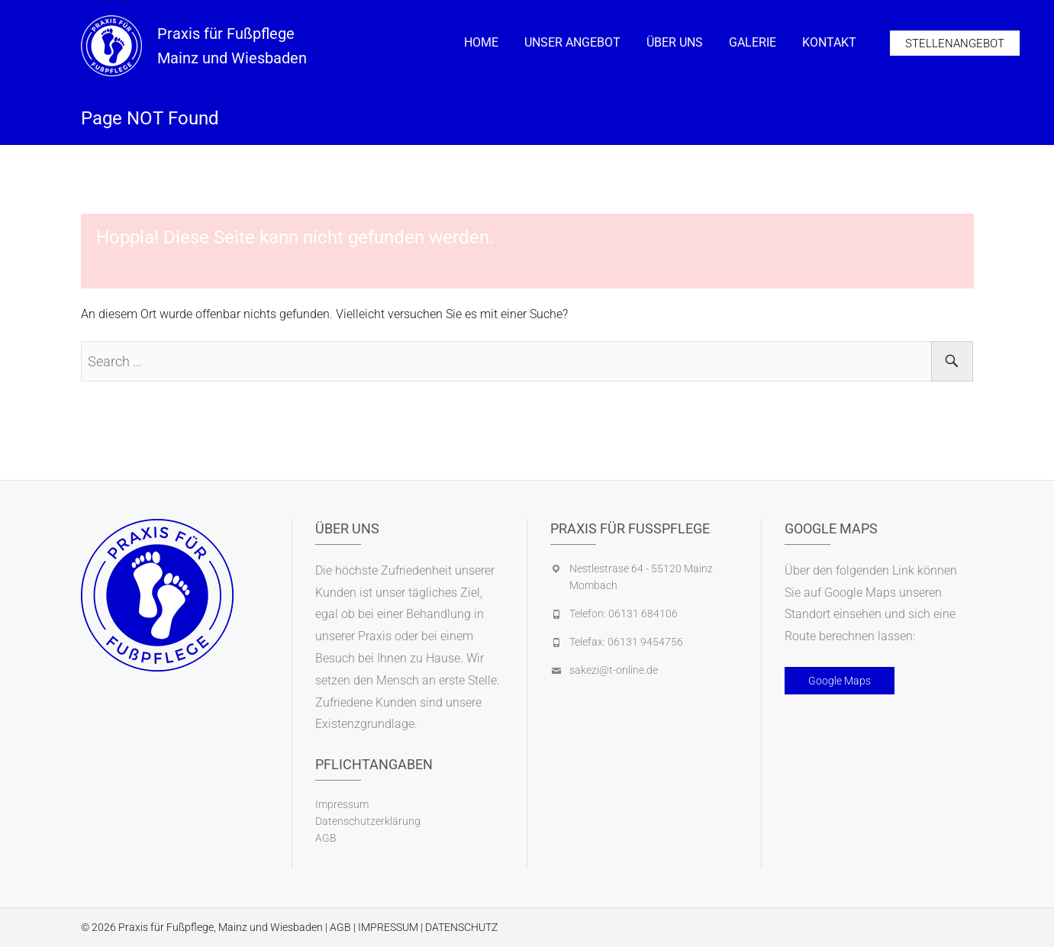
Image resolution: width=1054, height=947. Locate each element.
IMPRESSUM (388, 927)
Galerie (752, 42)
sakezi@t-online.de (613, 670)
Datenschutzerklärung (368, 821)
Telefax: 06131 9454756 (626, 642)
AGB (326, 838)
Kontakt (829, 42)
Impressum (342, 804)
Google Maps (839, 681)
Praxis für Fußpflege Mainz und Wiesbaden (232, 45)
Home (481, 42)
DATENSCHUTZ (461, 927)
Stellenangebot (954, 43)
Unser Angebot (572, 42)
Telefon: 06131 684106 (623, 613)
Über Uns (674, 42)
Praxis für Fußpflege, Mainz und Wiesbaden (220, 927)
